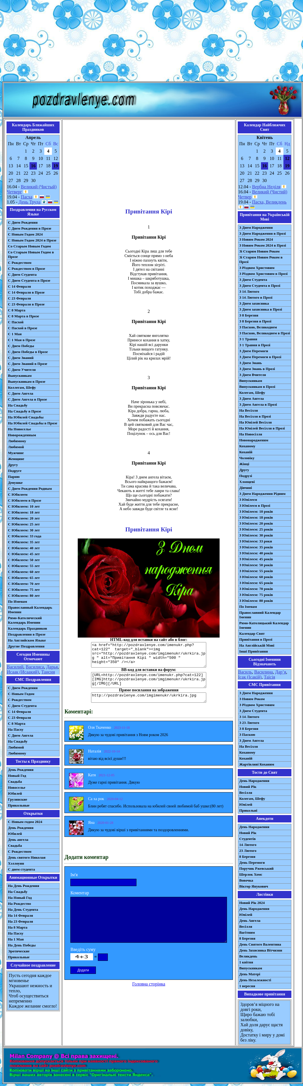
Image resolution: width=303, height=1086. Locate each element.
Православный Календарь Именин (30, 609)
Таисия (48, 672)
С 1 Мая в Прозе (21, 340)
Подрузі (245, 476)
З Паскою (247, 734)
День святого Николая (26, 857)
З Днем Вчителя (252, 375)
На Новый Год (20, 897)
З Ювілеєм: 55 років (256, 571)
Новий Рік (247, 786)
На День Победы (22, 945)
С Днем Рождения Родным (30, 488)
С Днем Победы (21, 346)
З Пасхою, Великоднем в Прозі (264, 333)
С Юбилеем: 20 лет (24, 518)
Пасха (26, 196)
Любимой (16, 447)
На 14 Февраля (20, 915)
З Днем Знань (250, 363)
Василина (263, 672)
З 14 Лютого (249, 291)
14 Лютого (247, 845)
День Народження (254, 781)
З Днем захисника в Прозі (260, 309)
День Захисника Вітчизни (260, 950)
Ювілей (245, 804)
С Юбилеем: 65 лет (24, 578)
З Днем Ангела (251, 398)
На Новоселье (19, 429)
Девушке (15, 482)
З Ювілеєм (248, 499)
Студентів (247, 839)
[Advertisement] (151, 42)
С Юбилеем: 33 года (24, 536)
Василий (15, 666)
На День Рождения (23, 886)
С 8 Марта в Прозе (23, 316)
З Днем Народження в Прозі (262, 233)
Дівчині (245, 488)
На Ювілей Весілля (255, 422)
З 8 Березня (248, 315)
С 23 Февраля (19, 298)
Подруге (15, 471)
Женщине (16, 459)
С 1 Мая (15, 334)
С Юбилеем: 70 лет (24, 584)
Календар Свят (252, 633)
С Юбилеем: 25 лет (24, 524)
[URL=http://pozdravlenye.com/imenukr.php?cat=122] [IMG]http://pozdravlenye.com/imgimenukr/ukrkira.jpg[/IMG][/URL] (148, 680)
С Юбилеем (18, 494)
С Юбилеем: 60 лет (24, 572)
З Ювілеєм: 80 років (256, 600)
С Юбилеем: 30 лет (24, 530)
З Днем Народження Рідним (262, 493)
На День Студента (23, 909)
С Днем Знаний (20, 358)
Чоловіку (246, 458)
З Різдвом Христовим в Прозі (263, 274)
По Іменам (248, 606)
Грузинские (17, 799)
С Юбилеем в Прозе (24, 500)
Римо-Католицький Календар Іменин (264, 625)
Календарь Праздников (27, 628)
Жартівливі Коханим (256, 764)
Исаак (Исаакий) (23, 672)
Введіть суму (83, 949)
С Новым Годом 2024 (25, 234)
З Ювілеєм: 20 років (256, 523)
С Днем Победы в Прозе (28, 352)
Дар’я (280, 672)
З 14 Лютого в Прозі (255, 297)
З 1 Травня (248, 339)
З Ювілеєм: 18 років (256, 517)
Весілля (245, 792)
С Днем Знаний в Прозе (27, 364)
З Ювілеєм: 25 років (256, 529)
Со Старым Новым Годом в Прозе (31, 254)
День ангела (18, 839)
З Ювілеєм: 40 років (256, 553)
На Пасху (16, 729)
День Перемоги (252, 862)
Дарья (52, 666)
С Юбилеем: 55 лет (24, 566)
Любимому (17, 441)
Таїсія (269, 677)
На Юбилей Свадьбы (25, 417)
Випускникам (250, 381)
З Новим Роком (252, 699)
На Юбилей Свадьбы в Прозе (32, 423)
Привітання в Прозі (255, 639)
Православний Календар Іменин (260, 614)
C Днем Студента (22, 706)
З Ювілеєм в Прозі (254, 505)
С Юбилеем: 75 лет (24, 589)
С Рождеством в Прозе (26, 268)
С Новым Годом (21, 694)
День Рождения (20, 770)
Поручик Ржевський (256, 868)
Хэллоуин (16, 863)
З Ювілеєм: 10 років (256, 511)
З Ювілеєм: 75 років (256, 595)
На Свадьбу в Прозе (24, 411)
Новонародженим (253, 440)
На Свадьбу (18, 405)
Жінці (244, 464)
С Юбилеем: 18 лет (24, 512)
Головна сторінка (148, 984)
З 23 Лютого (249, 723)
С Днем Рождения (23, 222)
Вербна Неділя (266, 186)
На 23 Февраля (20, 921)
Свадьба (15, 781)
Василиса (35, 666)
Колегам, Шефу (252, 392)
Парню (14, 476)
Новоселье (16, 787)
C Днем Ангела (20, 735)
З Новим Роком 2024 (256, 239)
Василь (245, 672)
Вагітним (247, 932)
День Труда (29, 202)
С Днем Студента (22, 274)
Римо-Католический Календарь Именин (25, 620)
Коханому (247, 446)
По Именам (17, 601)
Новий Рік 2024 (252, 903)
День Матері (249, 974)
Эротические (19, 951)
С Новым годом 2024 (25, 822)
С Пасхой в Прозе (22, 328)
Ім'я (74, 874)
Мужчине (16, 453)
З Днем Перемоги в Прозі (260, 357)
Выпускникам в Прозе (26, 381)
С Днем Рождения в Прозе (29, 228)
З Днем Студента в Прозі (259, 285)
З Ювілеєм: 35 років (256, 547)
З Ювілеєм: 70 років (256, 589)
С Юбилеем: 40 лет (24, 548)
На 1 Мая (16, 939)
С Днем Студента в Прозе (29, 280)
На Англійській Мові (256, 645)
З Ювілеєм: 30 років (256, 535)
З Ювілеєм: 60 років (256, 577)
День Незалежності (255, 980)
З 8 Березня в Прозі (255, 321)
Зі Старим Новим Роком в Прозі (261, 259)
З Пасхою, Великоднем (258, 327)
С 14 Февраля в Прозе (26, 292)
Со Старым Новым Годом (29, 246)
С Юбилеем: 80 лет (24, 595)
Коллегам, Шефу (22, 387)
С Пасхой (16, 322)
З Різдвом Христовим (256, 268)
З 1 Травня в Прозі (254, 345)
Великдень (248, 956)
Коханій (245, 452)
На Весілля (248, 410)
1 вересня (247, 986)
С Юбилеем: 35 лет (24, 542)
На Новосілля (250, 434)
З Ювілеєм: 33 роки (255, 541)
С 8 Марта (16, 310)
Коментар (79, 892)
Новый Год (17, 775)
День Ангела (249, 920)
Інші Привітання (253, 651)
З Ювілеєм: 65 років (256, 583)
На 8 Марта (18, 927)
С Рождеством (19, 262)
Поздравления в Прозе (26, 634)
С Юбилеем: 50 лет (24, 560)
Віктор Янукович (253, 886)
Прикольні (248, 810)
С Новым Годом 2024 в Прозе (32, 240)
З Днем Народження (256, 227)
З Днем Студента (253, 279)
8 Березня (247, 856)
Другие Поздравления (26, 646)
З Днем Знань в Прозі (257, 369)
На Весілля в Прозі (255, 416)
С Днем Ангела (20, 393)
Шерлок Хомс (250, 874)
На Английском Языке (27, 640)
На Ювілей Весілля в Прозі (262, 428)
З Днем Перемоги (253, 351)
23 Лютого (247, 850)
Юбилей (15, 793)
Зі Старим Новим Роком (259, 251)
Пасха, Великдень (269, 202)
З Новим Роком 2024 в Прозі (262, 245)
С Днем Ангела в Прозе (27, 399)
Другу (13, 465)
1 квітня (246, 962)
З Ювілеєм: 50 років (256, 565)
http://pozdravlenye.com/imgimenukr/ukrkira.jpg (148, 697)
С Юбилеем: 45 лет (24, 554)
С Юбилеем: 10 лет (24, 506)
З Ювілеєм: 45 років (256, 559)
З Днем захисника (254, 303)
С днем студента (21, 869)
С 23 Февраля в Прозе (26, 304)
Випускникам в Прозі (257, 386)
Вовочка (246, 880)
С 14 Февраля (19, 286)
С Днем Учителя (22, 369)
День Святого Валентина (260, 944)
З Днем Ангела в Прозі (258, 404)
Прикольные (19, 805)
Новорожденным (22, 435)
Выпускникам (19, 375)
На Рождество (19, 903)
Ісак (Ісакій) (250, 677)
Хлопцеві (247, 482)
